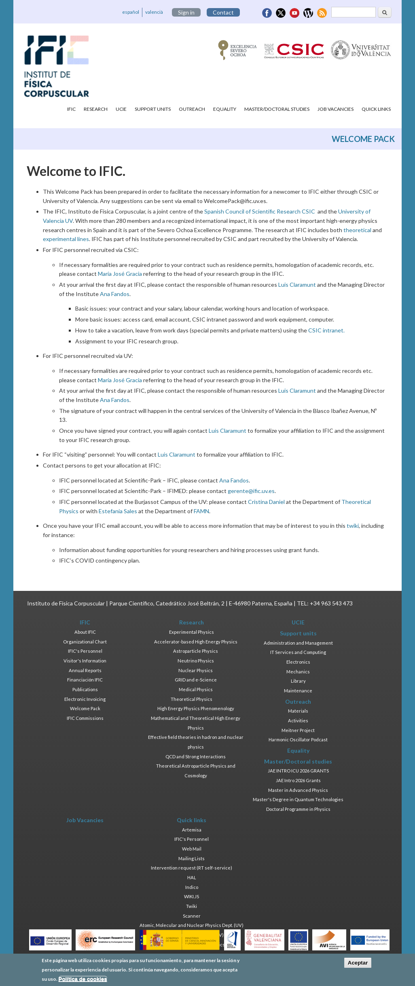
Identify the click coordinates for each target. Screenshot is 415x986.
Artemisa (191, 829)
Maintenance (298, 690)
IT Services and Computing (298, 652)
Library (298, 680)
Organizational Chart (85, 641)
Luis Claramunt (297, 284)
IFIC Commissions (85, 718)
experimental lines (66, 238)
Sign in (186, 12)
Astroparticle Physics (195, 651)
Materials (298, 710)
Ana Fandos (114, 293)
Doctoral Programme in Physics (298, 809)
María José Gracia (120, 273)
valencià (154, 12)
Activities (298, 720)
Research (96, 109)
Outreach (192, 109)
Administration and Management (298, 642)
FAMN (201, 511)
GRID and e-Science (196, 679)
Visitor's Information (85, 660)
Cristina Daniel (266, 501)
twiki (353, 525)
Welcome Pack (85, 708)
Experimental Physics (191, 632)
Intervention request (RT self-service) (191, 867)
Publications (85, 689)
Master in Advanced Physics (298, 790)
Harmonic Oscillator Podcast (298, 739)
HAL (191, 877)
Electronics (298, 661)
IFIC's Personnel (85, 651)
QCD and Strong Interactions (195, 756)
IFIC (71, 109)
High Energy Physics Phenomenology (195, 708)
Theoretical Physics (191, 699)
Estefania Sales (118, 511)
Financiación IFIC (85, 679)
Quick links (376, 109)
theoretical (357, 229)
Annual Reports (85, 670)
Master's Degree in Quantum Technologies (298, 799)
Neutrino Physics (196, 660)
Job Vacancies (336, 109)
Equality (224, 109)
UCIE (121, 109)
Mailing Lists (191, 858)
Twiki (191, 906)
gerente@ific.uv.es (251, 490)
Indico (191, 887)
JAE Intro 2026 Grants (298, 780)
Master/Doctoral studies (276, 109)
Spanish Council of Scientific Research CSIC (259, 211)
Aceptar (358, 966)
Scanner (192, 915)
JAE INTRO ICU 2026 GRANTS (298, 770)
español (130, 12)
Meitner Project (298, 730)
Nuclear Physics (195, 670)
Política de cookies (83, 981)
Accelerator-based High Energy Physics (195, 641)
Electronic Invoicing (85, 699)
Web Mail (191, 848)
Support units (153, 109)
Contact (223, 12)
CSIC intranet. (326, 330)
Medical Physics (196, 689)
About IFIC (85, 632)
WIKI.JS (191, 896)
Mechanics (298, 671)
